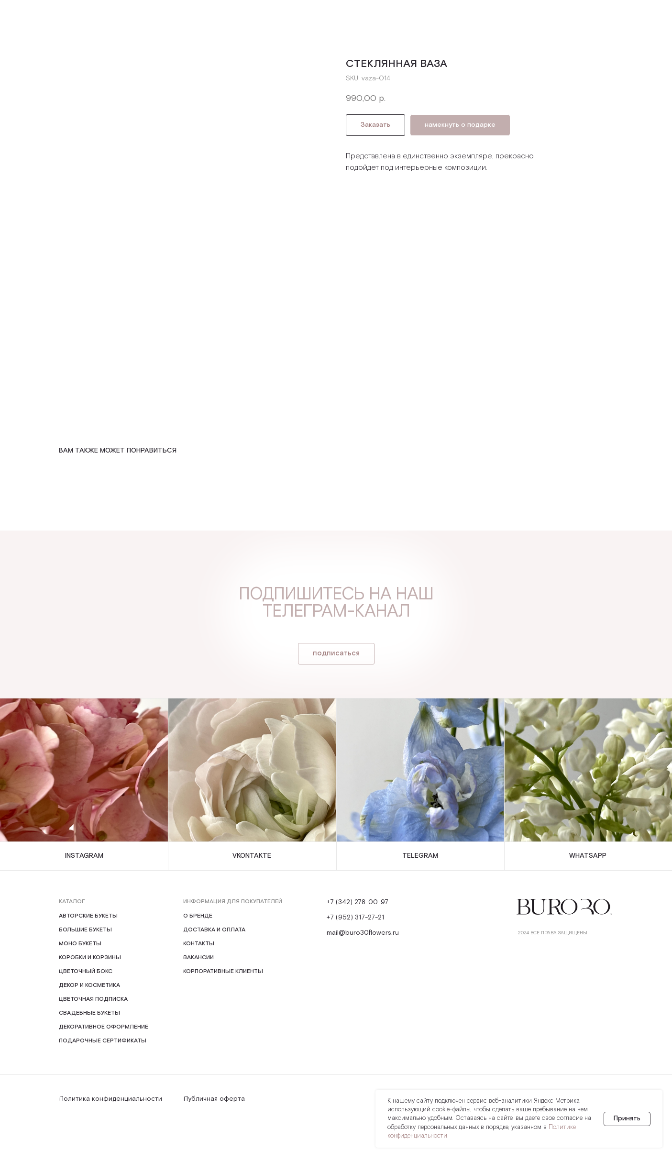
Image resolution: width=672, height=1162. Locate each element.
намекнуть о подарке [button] (460, 125)
